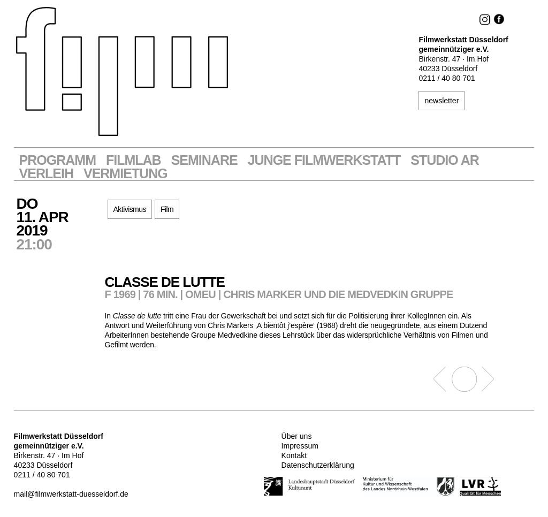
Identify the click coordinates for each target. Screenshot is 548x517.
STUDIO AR (444, 160)
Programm (57, 160)
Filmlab (133, 160)
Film (167, 209)
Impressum (299, 446)
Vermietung (125, 173)
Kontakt (294, 455)
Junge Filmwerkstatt (324, 160)
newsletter (441, 100)
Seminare (204, 160)
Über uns (296, 436)
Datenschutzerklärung (317, 465)
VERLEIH (46, 173)
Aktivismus (129, 209)
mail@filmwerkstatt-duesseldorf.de (71, 494)
